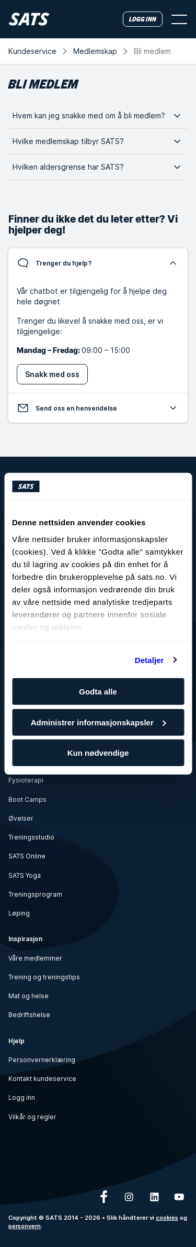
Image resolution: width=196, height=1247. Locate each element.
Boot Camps (27, 799)
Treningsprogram (35, 894)
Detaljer (149, 659)
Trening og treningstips (44, 977)
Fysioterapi (25, 780)
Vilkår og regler (32, 1117)
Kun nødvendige (98, 752)
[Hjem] (29, 19)
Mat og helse (28, 996)
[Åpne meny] (179, 19)
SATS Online (26, 856)
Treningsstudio (31, 837)
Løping (19, 913)
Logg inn (21, 1097)
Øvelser (20, 818)
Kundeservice (32, 51)
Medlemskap (95, 51)
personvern (24, 1226)
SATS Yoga (24, 875)
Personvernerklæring (41, 1060)
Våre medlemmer (35, 958)
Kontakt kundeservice (42, 1079)
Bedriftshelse (29, 1015)
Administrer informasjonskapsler (98, 722)
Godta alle (98, 691)
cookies (167, 1217)
